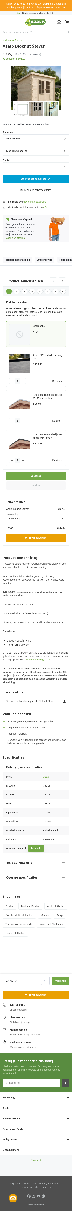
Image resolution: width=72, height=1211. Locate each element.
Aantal (6, 160)
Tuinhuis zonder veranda (18, 924)
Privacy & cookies (48, 1183)
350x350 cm (36, 138)
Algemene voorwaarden (23, 1183)
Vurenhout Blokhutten (51, 924)
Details (57, 381)
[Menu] (4, 21)
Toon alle (36, 848)
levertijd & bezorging (35, 201)
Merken (45, 915)
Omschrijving (44, 259)
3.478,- (12, 980)
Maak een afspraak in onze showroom (45, 7)
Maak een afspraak (17, 238)
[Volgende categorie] (62, 280)
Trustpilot (36, 1160)
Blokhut (9, 906)
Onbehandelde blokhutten (19, 915)
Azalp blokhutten (56, 906)
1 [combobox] (6, 166)
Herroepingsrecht (29, 1187)
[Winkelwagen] (67, 21)
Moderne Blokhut (13, 40)
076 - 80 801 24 (18, 1005)
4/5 (44, 207)
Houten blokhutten (15, 933)
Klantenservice (18, 1029)
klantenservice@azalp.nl (39, 659)
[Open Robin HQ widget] (13, 1198)
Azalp (46, 776)
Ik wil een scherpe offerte (35, 190)
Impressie (47, 1187)
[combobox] (36, 32)
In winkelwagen (35, 537)
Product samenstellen (35, 179)
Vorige (36, 485)
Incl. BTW (35, 54)
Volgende (36, 475)
